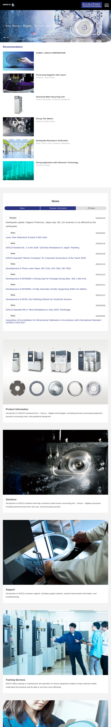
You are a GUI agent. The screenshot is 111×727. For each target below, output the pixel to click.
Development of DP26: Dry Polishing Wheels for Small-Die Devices (39, 299)
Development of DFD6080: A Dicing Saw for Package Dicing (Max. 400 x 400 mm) (46, 278)
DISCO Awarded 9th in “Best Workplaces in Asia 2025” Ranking (37, 309)
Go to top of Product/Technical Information (92, 5)
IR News (91, 208)
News (22, 208)
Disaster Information (58, 208)
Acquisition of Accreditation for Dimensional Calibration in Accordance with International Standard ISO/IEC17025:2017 (53, 321)
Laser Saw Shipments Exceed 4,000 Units (26, 237)
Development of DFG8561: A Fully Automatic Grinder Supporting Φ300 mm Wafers (46, 289)
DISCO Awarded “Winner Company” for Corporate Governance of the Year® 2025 (46, 258)
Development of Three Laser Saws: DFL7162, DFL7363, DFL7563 (38, 268)
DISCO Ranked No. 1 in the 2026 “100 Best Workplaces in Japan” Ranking (42, 247)
